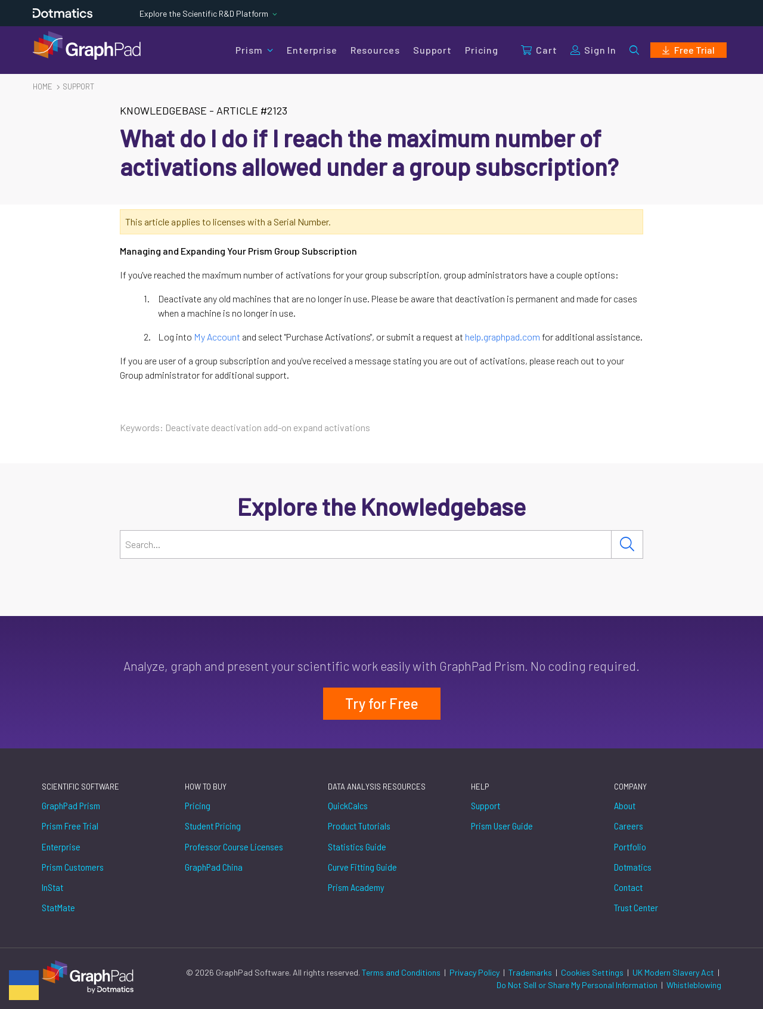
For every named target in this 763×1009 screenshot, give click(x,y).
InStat (52, 887)
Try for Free (381, 703)
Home (42, 86)
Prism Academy (356, 887)
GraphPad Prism (71, 805)
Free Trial (688, 49)
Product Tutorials (359, 825)
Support (432, 49)
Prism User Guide (502, 825)
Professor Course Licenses (234, 846)
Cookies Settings (592, 972)
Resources (375, 49)
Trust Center (636, 907)
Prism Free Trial (70, 825)
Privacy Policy (475, 972)
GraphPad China (214, 866)
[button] (634, 50)
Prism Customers (73, 866)
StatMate (58, 907)
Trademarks (531, 972)
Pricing (481, 49)
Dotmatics (633, 866)
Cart (539, 49)
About (624, 805)
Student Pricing (213, 825)
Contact (628, 887)
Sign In (593, 49)
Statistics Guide (357, 846)
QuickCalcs (348, 805)
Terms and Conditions (402, 972)
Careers (628, 825)
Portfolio (630, 846)
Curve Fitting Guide (362, 866)
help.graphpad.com (502, 336)
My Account (217, 336)
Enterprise (312, 49)
